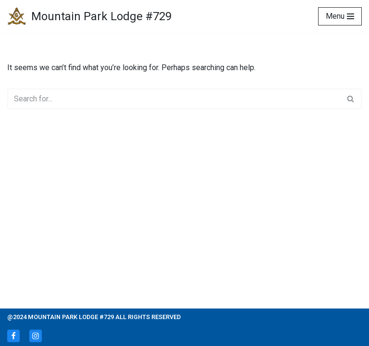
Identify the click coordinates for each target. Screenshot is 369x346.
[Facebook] (13, 336)
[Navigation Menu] (340, 16)
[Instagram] (35, 336)
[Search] (173, 98)
